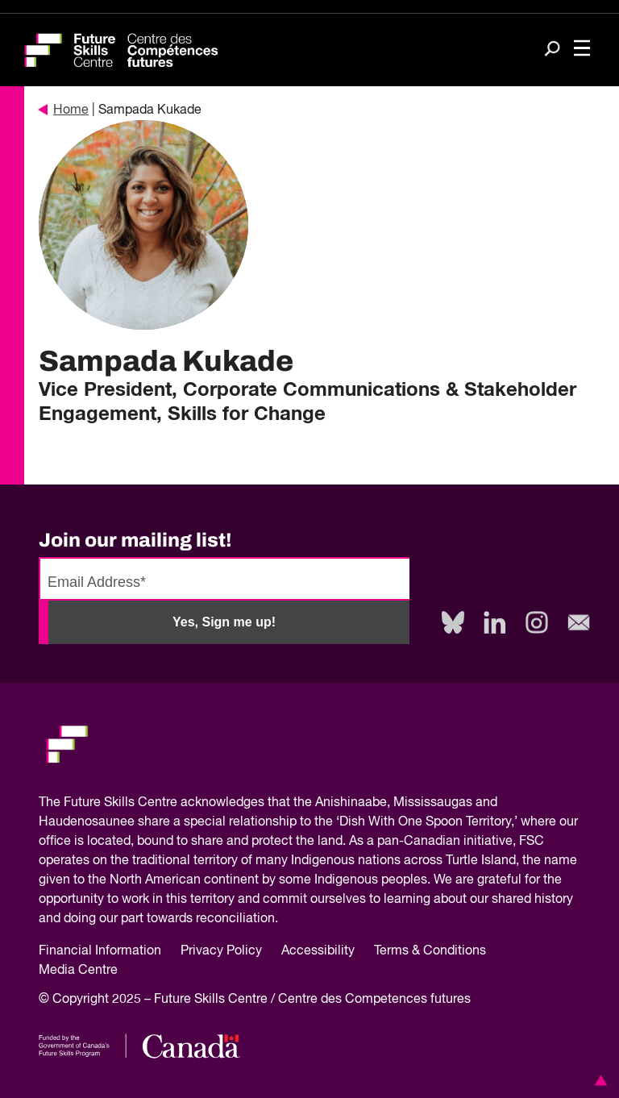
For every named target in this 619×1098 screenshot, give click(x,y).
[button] (598, 1080)
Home (64, 110)
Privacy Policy (221, 951)
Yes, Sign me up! (224, 622)
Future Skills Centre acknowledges (164, 802)
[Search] (552, 50)
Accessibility (318, 951)
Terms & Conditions (430, 951)
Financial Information (100, 951)
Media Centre (78, 970)
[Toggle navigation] (582, 50)
